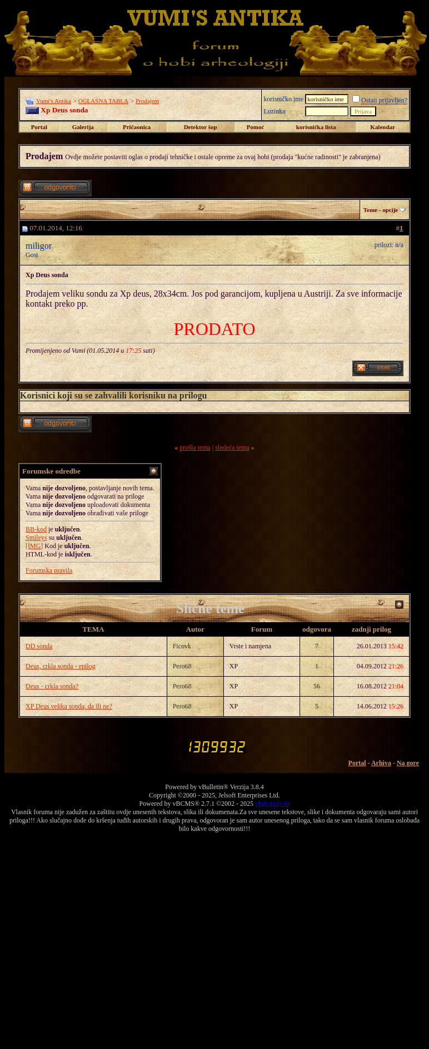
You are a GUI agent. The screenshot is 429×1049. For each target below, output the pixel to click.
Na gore (408, 763)
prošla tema (195, 447)
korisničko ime (283, 99)
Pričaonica (137, 127)
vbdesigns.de (272, 803)
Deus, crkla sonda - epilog (61, 666)
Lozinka (274, 111)
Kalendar (382, 127)
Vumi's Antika (53, 100)
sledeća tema (232, 447)
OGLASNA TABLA (103, 100)
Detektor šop (200, 127)
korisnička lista (316, 127)
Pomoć (256, 127)
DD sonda (39, 646)
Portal (39, 127)
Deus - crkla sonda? (52, 686)
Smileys (36, 537)
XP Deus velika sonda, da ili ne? (69, 706)
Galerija (83, 127)
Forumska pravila (49, 570)
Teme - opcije (380, 209)
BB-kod (36, 529)
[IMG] (34, 546)
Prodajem (147, 100)
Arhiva (381, 763)
